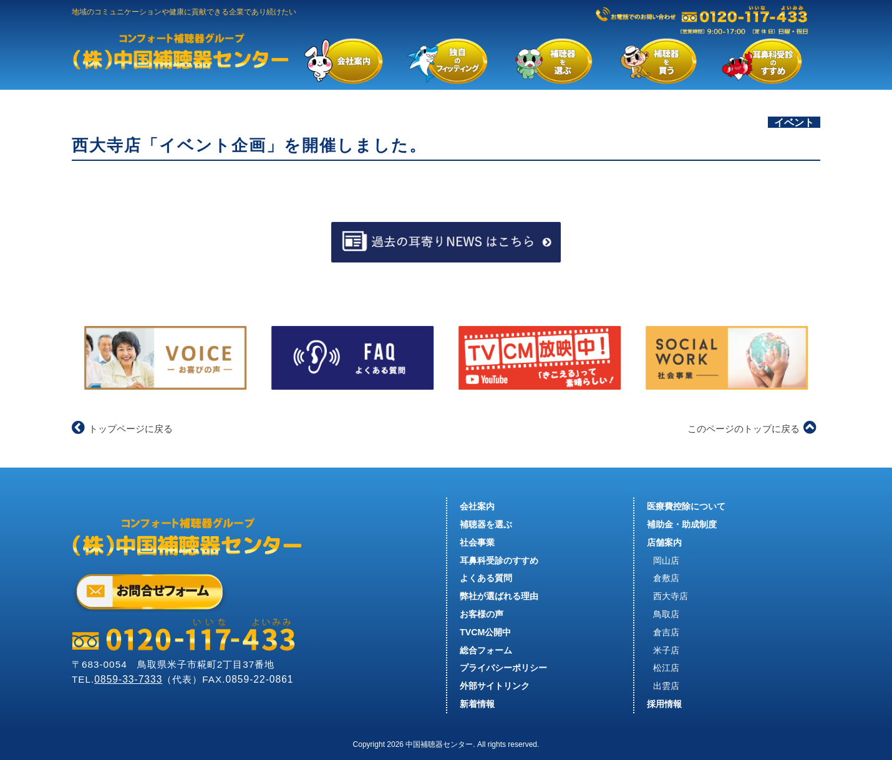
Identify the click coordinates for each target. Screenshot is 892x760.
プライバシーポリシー (503, 668)
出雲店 (666, 686)
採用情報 (664, 704)
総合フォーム (486, 650)
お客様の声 (481, 614)
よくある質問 (486, 578)
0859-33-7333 (128, 679)
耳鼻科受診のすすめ (499, 560)
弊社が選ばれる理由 (499, 596)
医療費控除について (686, 506)
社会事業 (477, 542)
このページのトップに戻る (752, 428)
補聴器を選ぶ (486, 524)
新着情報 (477, 704)
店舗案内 (664, 542)
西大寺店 (670, 596)
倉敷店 (666, 578)
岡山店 (666, 560)
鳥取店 (666, 614)
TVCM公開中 (485, 632)
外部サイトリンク (495, 686)
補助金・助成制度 (682, 524)
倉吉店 (666, 632)
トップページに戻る (122, 428)
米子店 (666, 650)
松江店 (666, 668)
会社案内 (477, 506)
